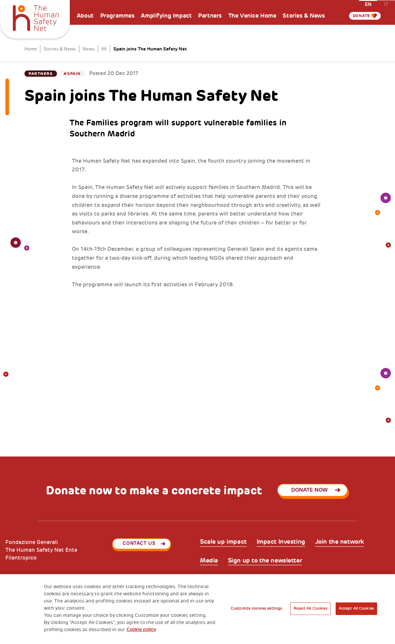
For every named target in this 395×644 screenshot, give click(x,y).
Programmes (117, 15)
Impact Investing (281, 541)
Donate (359, 16)
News (89, 49)
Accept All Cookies (356, 608)
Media (209, 560)
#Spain (72, 73)
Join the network (339, 541)
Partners (210, 15)
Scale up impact (223, 541)
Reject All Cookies (310, 608)
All (104, 49)
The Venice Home (252, 15)
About (85, 15)
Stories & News (304, 15)
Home (30, 49)
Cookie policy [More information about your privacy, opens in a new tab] (141, 630)
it (386, 4)
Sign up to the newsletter (265, 560)
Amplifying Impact (166, 15)
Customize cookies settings (256, 608)
